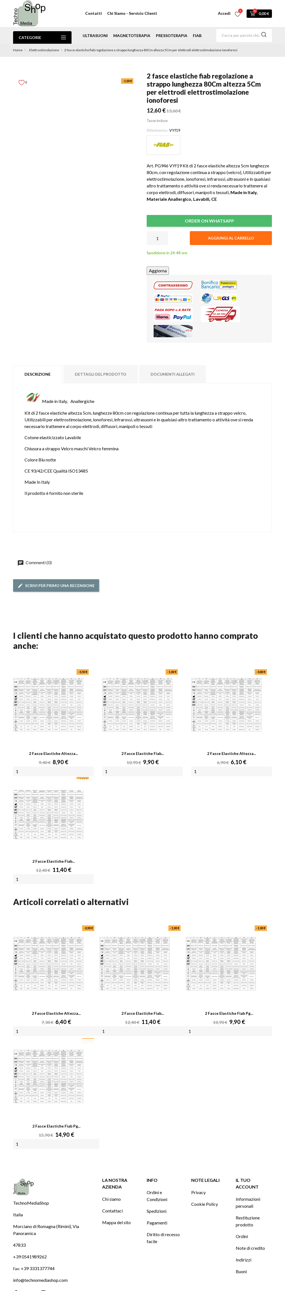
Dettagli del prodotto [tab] (100, 374)
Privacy (198, 1192)
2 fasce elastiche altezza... (53, 753)
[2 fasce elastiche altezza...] (48, 964)
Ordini (242, 1236)
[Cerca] (244, 35)
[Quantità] (157, 238)
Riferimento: (157, 130)
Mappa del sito (116, 1222)
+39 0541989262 (30, 1256)
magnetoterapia (131, 35)
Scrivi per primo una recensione (56, 585)
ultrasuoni (95, 35)
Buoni (241, 1271)
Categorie (42, 37)
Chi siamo (111, 1199)
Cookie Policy (204, 1204)
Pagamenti (157, 1222)
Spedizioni (156, 1211)
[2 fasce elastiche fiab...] (134, 964)
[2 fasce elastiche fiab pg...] (221, 964)
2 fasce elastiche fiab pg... (229, 1013)
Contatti (93, 13)
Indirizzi (243, 1259)
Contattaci (112, 1210)
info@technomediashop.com (40, 1280)
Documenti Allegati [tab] (173, 374)
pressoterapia (171, 35)
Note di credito (250, 1248)
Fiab (197, 35)
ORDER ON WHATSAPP (209, 220)
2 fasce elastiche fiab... (142, 753)
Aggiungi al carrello (231, 238)
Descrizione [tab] (37, 374)
